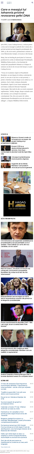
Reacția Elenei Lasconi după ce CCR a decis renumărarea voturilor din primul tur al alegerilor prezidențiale (16, 298)
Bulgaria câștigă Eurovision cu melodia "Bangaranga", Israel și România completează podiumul (16, 420)
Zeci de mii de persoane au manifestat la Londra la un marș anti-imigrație (14, 442)
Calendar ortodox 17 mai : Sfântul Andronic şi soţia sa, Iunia (13, 408)
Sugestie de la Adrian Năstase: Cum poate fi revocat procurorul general (22, 165)
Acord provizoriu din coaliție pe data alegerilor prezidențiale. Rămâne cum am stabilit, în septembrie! (16, 350)
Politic (12, 218)
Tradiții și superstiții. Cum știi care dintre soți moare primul (13, 393)
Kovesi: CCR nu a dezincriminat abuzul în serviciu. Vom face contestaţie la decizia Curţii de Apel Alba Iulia (16, 150)
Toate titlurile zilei (5, 447)
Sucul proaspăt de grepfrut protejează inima (11, 403)
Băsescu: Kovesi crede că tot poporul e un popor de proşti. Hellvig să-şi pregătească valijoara (16, 140)
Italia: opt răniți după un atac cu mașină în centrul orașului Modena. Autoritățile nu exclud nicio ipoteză (14, 435)
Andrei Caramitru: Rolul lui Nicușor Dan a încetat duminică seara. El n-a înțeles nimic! (17, 375)
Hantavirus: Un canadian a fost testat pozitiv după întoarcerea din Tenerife (14, 413)
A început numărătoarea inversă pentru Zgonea (21, 158)
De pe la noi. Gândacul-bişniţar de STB (13, 398)
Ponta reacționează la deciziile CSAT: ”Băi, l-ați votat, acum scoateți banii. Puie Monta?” (17, 324)
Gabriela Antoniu (16, 19)
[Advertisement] (17, 119)
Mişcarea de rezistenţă (17, 2)
